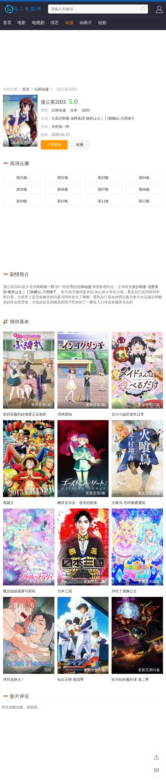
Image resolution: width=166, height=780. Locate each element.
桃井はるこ (95, 118)
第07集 (103, 189)
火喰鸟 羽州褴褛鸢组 (128, 503)
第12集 (144, 201)
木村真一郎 (60, 126)
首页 (7, 22)
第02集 (62, 178)
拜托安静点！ (14, 679)
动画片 (85, 22)
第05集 (21, 189)
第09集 (21, 201)
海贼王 (8, 503)
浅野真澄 (77, 118)
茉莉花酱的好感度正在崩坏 (24, 414)
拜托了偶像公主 (124, 591)
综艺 (55, 22)
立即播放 (54, 145)
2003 (86, 110)
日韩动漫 (41, 89)
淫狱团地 (64, 414)
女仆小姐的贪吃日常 (128, 414)
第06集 (62, 189)
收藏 (79, 145)
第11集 (103, 201)
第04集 (144, 178)
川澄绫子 (127, 118)
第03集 (103, 178)
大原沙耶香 (60, 118)
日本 (73, 110)
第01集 (21, 178)
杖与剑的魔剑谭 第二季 (130, 679)
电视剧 (38, 22)
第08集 (144, 189)
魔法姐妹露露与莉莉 (19, 591)
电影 (21, 22)
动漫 (69, 22)
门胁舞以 (112, 118)
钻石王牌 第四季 (70, 679)
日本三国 (64, 591)
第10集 (62, 201)
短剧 (102, 22)
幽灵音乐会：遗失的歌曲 (77, 503)
